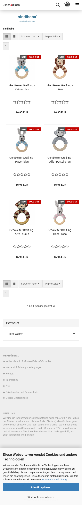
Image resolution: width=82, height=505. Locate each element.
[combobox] (30, 36)
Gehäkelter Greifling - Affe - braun (22, 231)
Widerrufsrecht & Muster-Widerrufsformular (28, 361)
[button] (7, 36)
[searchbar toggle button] (57, 5)
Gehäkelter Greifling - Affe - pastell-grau (60, 159)
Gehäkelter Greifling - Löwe (60, 87)
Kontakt (10, 373)
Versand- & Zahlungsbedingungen (24, 367)
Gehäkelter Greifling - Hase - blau (22, 159)
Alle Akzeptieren (41, 487)
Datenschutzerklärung (54, 479)
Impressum (12, 380)
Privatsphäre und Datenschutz (22, 392)
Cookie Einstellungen (17, 398)
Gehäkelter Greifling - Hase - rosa (60, 231)
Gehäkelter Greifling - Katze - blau (22, 87)
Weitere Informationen (41, 497)
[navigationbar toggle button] (77, 5)
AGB (8, 386)
